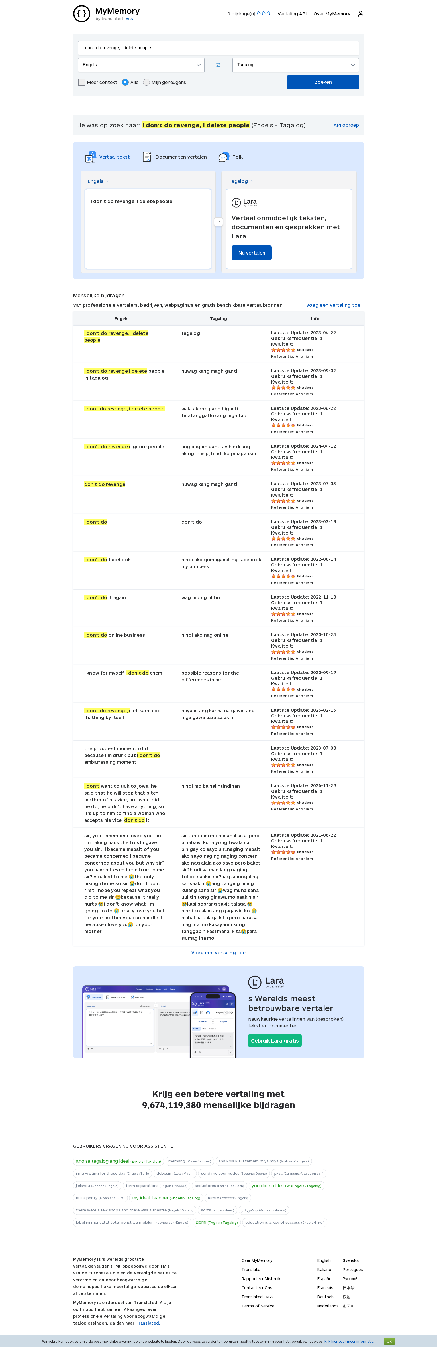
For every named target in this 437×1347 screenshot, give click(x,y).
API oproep (346, 125)
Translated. (148, 1323)
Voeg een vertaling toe (333, 305)
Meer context (97, 82)
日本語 (349, 1287)
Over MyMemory (332, 13)
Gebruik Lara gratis (275, 1040)
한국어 (349, 1305)
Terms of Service (258, 1305)
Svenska (351, 1260)
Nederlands (328, 1305)
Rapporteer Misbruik (261, 1278)
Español (324, 1278)
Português (353, 1269)
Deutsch (325, 1296)
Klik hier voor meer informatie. (349, 1341)
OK (389, 1341)
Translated (257, 1296)
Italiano (324, 1269)
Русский (350, 1278)
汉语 (347, 1296)
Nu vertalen (251, 252)
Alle (130, 82)
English (324, 1260)
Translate (251, 1269)
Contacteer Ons (257, 1287)
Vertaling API (292, 13)
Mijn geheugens (164, 82)
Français (325, 1287)
